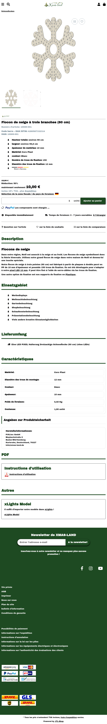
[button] (99, 4)
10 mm (57, 394)
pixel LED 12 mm (18, 270)
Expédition (30, 191)
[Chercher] (8, 4)
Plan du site (7, 604)
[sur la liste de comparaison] (75, 21)
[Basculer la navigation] (2, 4)
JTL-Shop (59, 721)
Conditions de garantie (13, 613)
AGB (3, 592)
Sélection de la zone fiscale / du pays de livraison (30, 194)
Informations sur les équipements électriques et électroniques (34, 646)
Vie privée (6, 587)
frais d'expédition (69, 717)
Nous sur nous (9, 600)
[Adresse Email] (41, 542)
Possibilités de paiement (14, 629)
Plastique (70, 275)
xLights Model (11, 515)
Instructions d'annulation (14, 637)
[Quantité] (37, 201)
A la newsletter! (77, 542)
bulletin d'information (12, 609)
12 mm (57, 380)
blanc (57, 387)
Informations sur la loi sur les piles (19, 642)
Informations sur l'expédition (16, 633)
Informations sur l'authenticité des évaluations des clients (32, 650)
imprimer (6, 596)
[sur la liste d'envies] (82, 21)
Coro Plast (59, 372)
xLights (49, 509)
